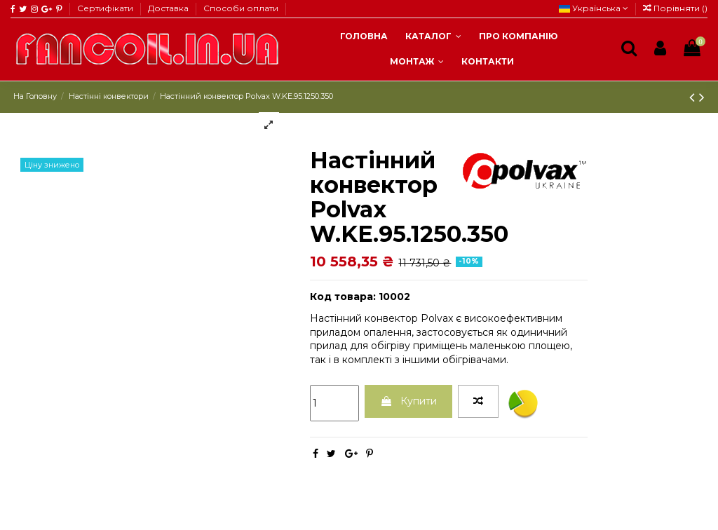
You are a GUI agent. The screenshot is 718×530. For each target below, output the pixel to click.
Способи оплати (240, 8)
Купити (408, 401)
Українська (593, 8)
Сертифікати (106, 8)
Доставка (169, 8)
